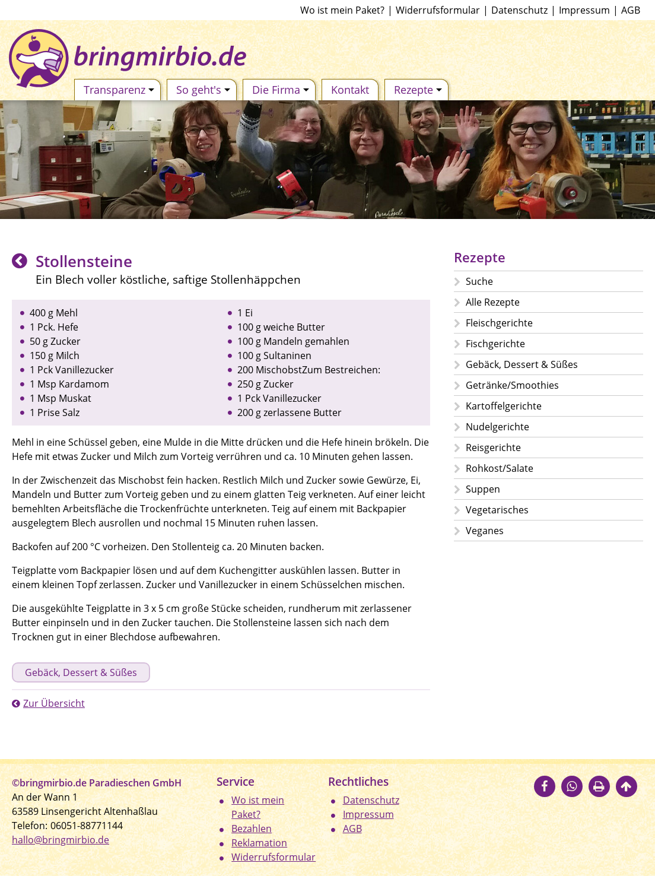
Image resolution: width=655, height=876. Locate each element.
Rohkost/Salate (499, 468)
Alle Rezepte (493, 302)
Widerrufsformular (438, 10)
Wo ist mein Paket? (342, 10)
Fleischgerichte (499, 322)
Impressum (584, 10)
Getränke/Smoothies (512, 385)
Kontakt (350, 89)
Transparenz (119, 89)
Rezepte (418, 89)
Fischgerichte (495, 343)
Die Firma (280, 89)
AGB (630, 10)
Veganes (485, 530)
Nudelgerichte (497, 426)
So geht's (203, 89)
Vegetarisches (497, 509)
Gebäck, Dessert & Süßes (81, 672)
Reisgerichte (493, 447)
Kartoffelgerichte (504, 405)
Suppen (483, 489)
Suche (479, 281)
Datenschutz (519, 10)
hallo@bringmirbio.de (60, 839)
